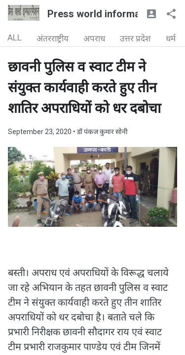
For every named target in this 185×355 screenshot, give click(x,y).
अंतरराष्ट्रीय (53, 38)
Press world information (102, 14)
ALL (14, 37)
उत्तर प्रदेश (135, 38)
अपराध (94, 38)
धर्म (171, 38)
